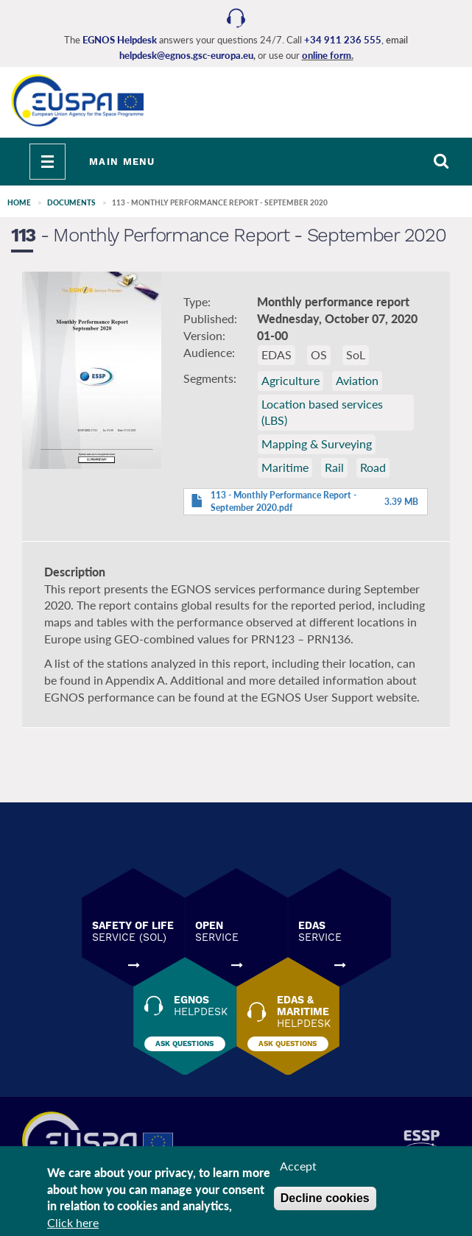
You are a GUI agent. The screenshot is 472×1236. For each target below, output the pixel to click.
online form (326, 55)
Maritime (285, 467)
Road (373, 467)
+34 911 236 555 (342, 40)
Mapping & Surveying (316, 444)
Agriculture (290, 380)
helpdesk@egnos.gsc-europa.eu (186, 55)
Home (19, 202)
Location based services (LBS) (322, 412)
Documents (71, 202)
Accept (298, 1171)
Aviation (357, 380)
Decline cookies (325, 1203)
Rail (334, 467)
